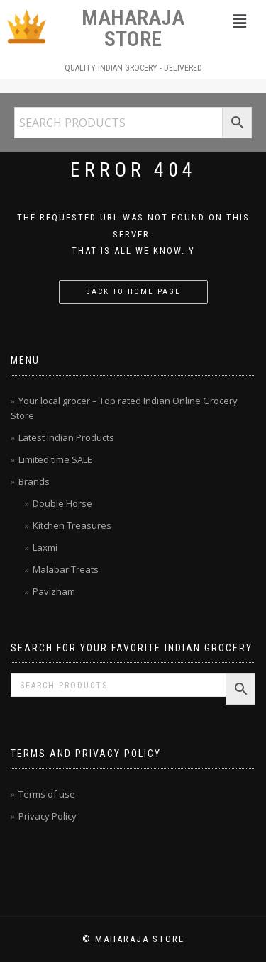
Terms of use (46, 794)
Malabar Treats (66, 569)
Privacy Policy (47, 816)
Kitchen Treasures (72, 525)
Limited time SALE (55, 459)
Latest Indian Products (66, 437)
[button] (239, 20)
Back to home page (133, 291)
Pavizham (54, 591)
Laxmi (45, 547)
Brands (34, 481)
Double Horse (62, 503)
